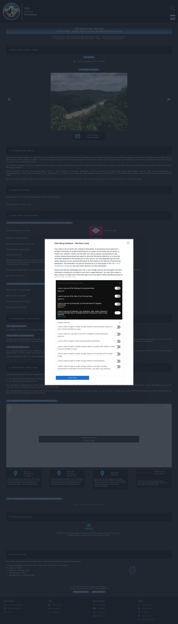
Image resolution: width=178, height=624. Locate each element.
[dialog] (89, 312)
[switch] (118, 288)
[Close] (129, 243)
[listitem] (89, 283)
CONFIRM (72, 378)
